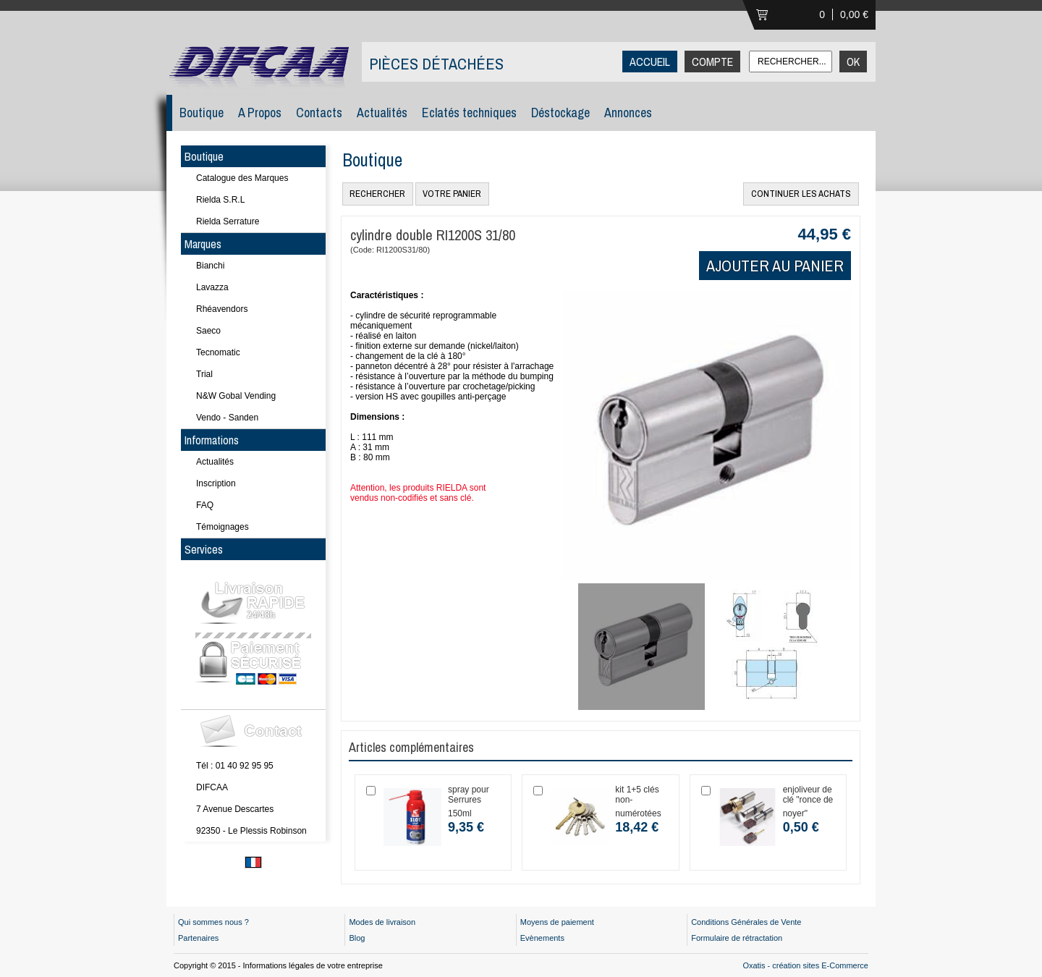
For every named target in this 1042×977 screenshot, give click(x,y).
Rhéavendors (221, 309)
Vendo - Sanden (227, 418)
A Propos (259, 112)
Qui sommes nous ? (213, 922)
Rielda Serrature (227, 221)
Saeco (208, 331)
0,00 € (854, 14)
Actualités (382, 112)
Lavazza (212, 287)
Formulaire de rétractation (736, 938)
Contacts (319, 112)
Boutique (201, 112)
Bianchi (210, 266)
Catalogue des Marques (242, 178)
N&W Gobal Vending (236, 396)
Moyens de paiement (557, 922)
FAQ (204, 505)
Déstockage (560, 112)
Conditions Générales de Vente (746, 922)
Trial (204, 374)
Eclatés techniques (469, 112)
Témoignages (222, 527)
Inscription (216, 483)
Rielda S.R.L (220, 200)
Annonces (628, 112)
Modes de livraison (382, 922)
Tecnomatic (218, 352)
